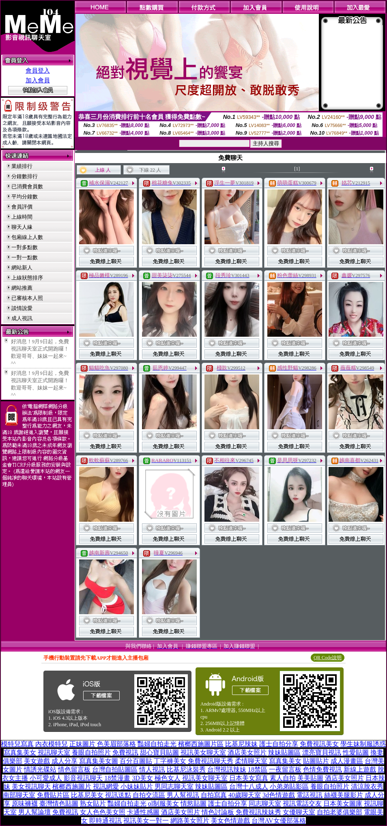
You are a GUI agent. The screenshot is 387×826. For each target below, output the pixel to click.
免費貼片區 (53, 795)
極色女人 (168, 777)
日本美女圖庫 (342, 803)
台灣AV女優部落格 (278, 820)
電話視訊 (309, 795)
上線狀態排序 (27, 278)
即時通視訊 (105, 820)
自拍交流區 (149, 795)
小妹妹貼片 (136, 786)
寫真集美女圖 (98, 760)
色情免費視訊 (322, 769)
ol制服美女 (163, 803)
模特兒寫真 (17, 743)
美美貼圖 (310, 777)
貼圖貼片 (316, 760)
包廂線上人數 (27, 237)
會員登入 (38, 70)
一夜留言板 (285, 769)
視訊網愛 (106, 786)
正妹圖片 (82, 743)
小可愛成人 (46, 777)
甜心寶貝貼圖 (159, 752)
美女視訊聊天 (31, 786)
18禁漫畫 (117, 777)
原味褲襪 (25, 803)
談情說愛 (21, 308)
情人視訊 (152, 769)
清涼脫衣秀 (367, 786)
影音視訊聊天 (83, 777)
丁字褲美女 (170, 760)
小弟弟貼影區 (289, 786)
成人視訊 (21, 318)
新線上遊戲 (360, 769)
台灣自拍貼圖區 (115, 769)
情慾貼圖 (193, 803)
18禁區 (257, 769)
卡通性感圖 (143, 812)
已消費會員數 (27, 186)
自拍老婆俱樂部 (339, 812)
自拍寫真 (214, 795)
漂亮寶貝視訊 (321, 752)
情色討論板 (218, 812)
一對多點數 (24, 247)
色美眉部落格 (116, 743)
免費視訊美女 (319, 743)
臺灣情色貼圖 (58, 803)
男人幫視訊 (183, 795)
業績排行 (21, 166)
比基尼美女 (87, 795)
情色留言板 (74, 769)
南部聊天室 (19, 795)
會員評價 (21, 207)
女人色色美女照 (102, 812)
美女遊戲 (37, 760)
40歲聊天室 (244, 795)
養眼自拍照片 (91, 752)
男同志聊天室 (174, 786)
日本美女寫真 (248, 777)
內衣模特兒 (51, 743)
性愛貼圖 (356, 752)
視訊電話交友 (302, 803)
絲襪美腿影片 (343, 795)
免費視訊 (125, 752)
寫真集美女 (20, 752)
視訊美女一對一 (146, 820)
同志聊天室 (265, 803)
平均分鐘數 (24, 197)
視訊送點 (118, 795)
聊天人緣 (21, 227)
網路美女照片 (189, 820)
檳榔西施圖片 (71, 786)
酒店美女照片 (247, 752)
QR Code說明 (328, 657)
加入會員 (38, 80)
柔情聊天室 (251, 760)
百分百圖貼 (136, 760)
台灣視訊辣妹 (226, 769)
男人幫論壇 (34, 812)
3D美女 (142, 777)
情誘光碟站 (40, 769)
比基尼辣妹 (241, 743)
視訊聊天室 (54, 752)
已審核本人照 (27, 298)
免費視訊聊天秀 (210, 760)
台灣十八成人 (248, 786)
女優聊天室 (299, 812)
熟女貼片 (93, 803)
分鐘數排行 (24, 176)
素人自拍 (283, 777)
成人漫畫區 (347, 760)
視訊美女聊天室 (203, 752)
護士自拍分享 (278, 743)
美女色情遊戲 (230, 820)
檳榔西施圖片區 (201, 743)
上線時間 (21, 217)
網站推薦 (21, 288)
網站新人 (21, 268)
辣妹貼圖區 (284, 752)
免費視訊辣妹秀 (258, 812)
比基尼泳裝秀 (186, 769)
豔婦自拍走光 (157, 743)
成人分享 (64, 760)
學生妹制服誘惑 (363, 743)
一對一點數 (24, 257)
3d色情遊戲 (278, 795)
